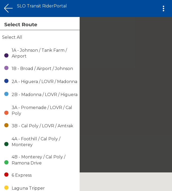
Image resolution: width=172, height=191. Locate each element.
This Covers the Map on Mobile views (38, 2)
